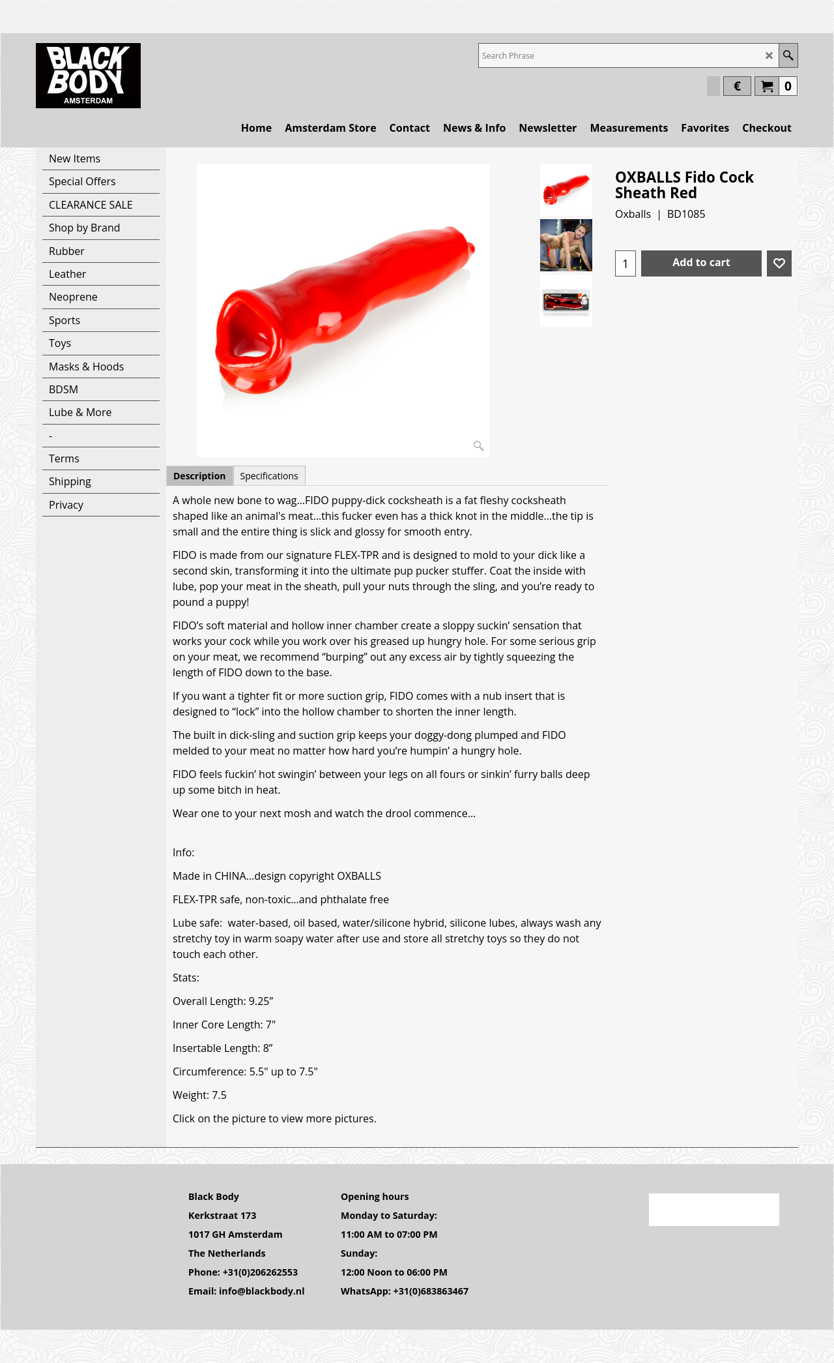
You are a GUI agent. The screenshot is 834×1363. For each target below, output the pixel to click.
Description (199, 476)
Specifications (269, 476)
